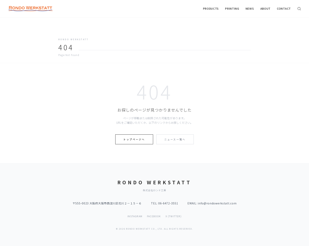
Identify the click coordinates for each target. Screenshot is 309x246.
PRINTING (232, 8)
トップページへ (134, 139)
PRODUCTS (211, 8)
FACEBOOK (154, 216)
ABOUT (265, 8)
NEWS (250, 8)
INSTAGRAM (135, 216)
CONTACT (284, 8)
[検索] (299, 9)
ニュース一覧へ (175, 139)
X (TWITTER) (173, 216)
